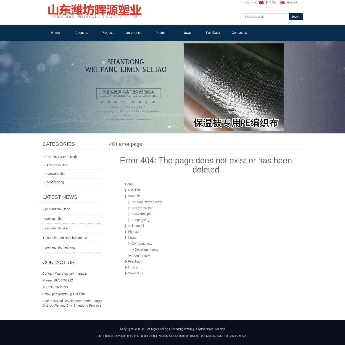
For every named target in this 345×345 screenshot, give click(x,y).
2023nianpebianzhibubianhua (66, 238)
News (187, 32)
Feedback (213, 32)
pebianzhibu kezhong (60, 247)
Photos (160, 32)
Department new (146, 249)
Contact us (239, 32)
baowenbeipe (141, 214)
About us (81, 32)
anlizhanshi (134, 32)
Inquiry (132, 267)
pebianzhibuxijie (56, 228)
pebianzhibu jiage (57, 209)
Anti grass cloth (142, 208)
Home (55, 32)
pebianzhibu (54, 218)
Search (295, 16)
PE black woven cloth (147, 202)
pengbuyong (140, 220)
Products (108, 32)
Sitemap (220, 329)
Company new (142, 243)
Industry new (141, 255)
